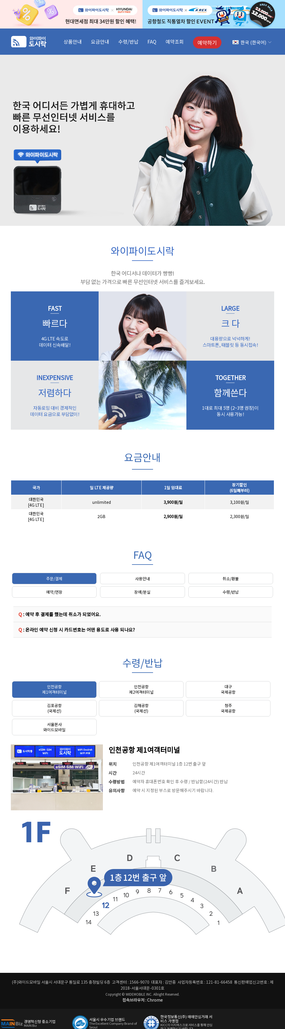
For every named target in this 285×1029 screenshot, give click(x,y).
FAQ (151, 41)
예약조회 (175, 41)
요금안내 (100, 41)
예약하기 (207, 42)
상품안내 (73, 41)
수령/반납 (128, 41)
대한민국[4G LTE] (36, 502)
